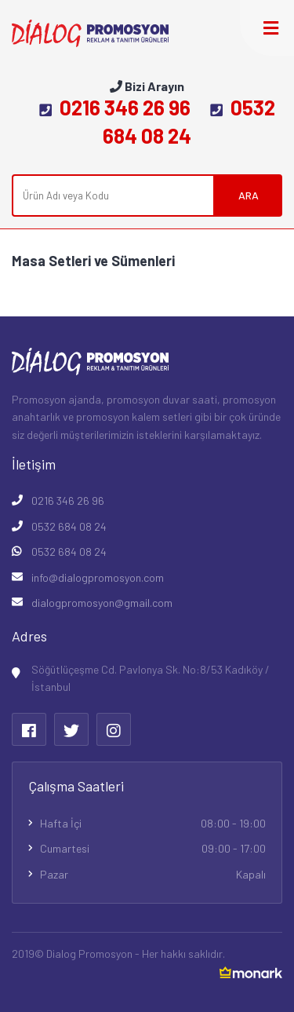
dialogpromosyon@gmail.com (101, 602)
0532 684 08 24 (69, 526)
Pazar (153, 874)
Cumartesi (153, 848)
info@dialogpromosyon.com (97, 577)
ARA (248, 195)
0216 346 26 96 (115, 107)
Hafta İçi (153, 823)
